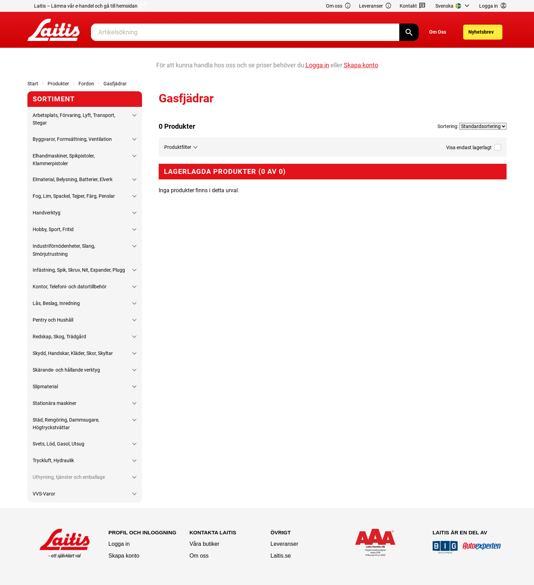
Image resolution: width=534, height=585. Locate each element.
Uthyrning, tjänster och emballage (69, 477)
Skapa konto (123, 556)
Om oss (338, 6)
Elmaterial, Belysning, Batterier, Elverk (72, 179)
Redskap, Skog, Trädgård (59, 336)
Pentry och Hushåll (53, 320)
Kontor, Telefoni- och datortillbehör (70, 286)
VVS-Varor (44, 494)
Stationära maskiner (54, 403)
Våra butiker (204, 544)
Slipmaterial (45, 386)
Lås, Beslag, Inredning (56, 303)
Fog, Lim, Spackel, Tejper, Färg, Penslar (74, 196)
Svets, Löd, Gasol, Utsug (58, 444)
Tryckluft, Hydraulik (53, 460)
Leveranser (375, 6)
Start (32, 83)
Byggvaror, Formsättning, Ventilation (72, 139)
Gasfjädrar (115, 83)
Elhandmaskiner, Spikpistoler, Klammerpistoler (64, 159)
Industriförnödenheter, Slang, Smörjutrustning (64, 249)
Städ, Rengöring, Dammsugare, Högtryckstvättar (66, 423)
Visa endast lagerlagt (473, 147)
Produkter (58, 83)
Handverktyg (46, 212)
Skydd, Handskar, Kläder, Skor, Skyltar (73, 353)
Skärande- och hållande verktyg (66, 370)
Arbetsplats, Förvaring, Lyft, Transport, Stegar (74, 119)
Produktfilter (177, 147)
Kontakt (413, 6)
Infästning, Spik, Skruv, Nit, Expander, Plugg (79, 270)
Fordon (86, 83)
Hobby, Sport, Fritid (53, 229)
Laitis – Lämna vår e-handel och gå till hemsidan (90, 5)
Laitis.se (280, 556)
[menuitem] (453, 6)
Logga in (119, 544)
